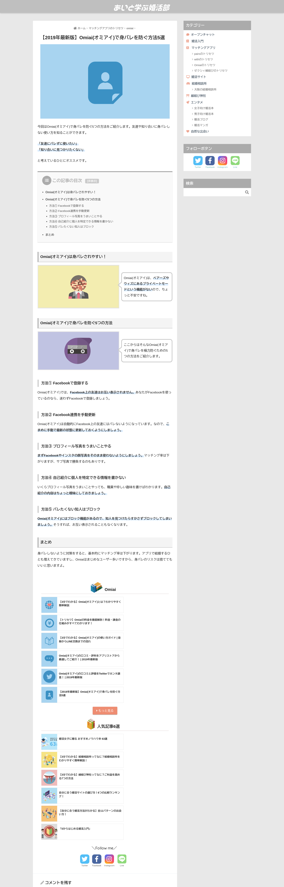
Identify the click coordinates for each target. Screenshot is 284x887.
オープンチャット (201, 34)
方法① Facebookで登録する (67, 205)
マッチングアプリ (201, 48)
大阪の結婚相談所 (205, 90)
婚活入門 (195, 41)
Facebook (96, 757)
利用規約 (157, 876)
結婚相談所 (197, 84)
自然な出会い (198, 133)
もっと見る (105, 656)
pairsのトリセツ (204, 54)
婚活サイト (196, 77)
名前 (43, 817)
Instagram (109, 757)
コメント (46, 785)
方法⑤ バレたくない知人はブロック (72, 226)
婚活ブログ (201, 121)
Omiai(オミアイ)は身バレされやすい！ (72, 192)
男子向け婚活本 (204, 115)
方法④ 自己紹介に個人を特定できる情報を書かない (82, 221)
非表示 (92, 181)
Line (122, 757)
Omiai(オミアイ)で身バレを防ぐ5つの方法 (74, 199)
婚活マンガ (201, 126)
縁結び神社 (196, 97)
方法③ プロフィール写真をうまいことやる (76, 216)
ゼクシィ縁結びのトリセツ (211, 71)
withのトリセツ (203, 59)
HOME (142, 868)
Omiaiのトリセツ (204, 65)
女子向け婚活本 (204, 109)
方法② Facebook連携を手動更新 (70, 210)
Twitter (84, 757)
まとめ (50, 234)
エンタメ (195, 103)
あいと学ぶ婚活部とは (135, 876)
